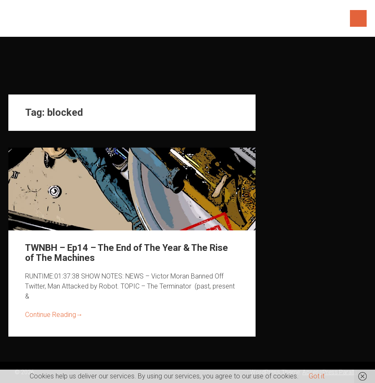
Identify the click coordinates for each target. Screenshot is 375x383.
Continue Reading (54, 315)
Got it (316, 376)
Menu (358, 18)
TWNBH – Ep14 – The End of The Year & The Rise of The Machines (126, 253)
